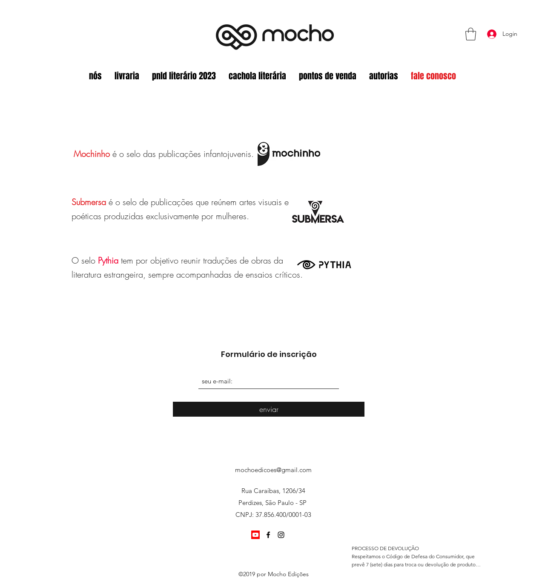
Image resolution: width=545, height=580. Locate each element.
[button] (470, 34)
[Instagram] (281, 535)
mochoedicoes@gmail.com (273, 470)
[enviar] (268, 409)
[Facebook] (268, 535)
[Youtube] (255, 535)
